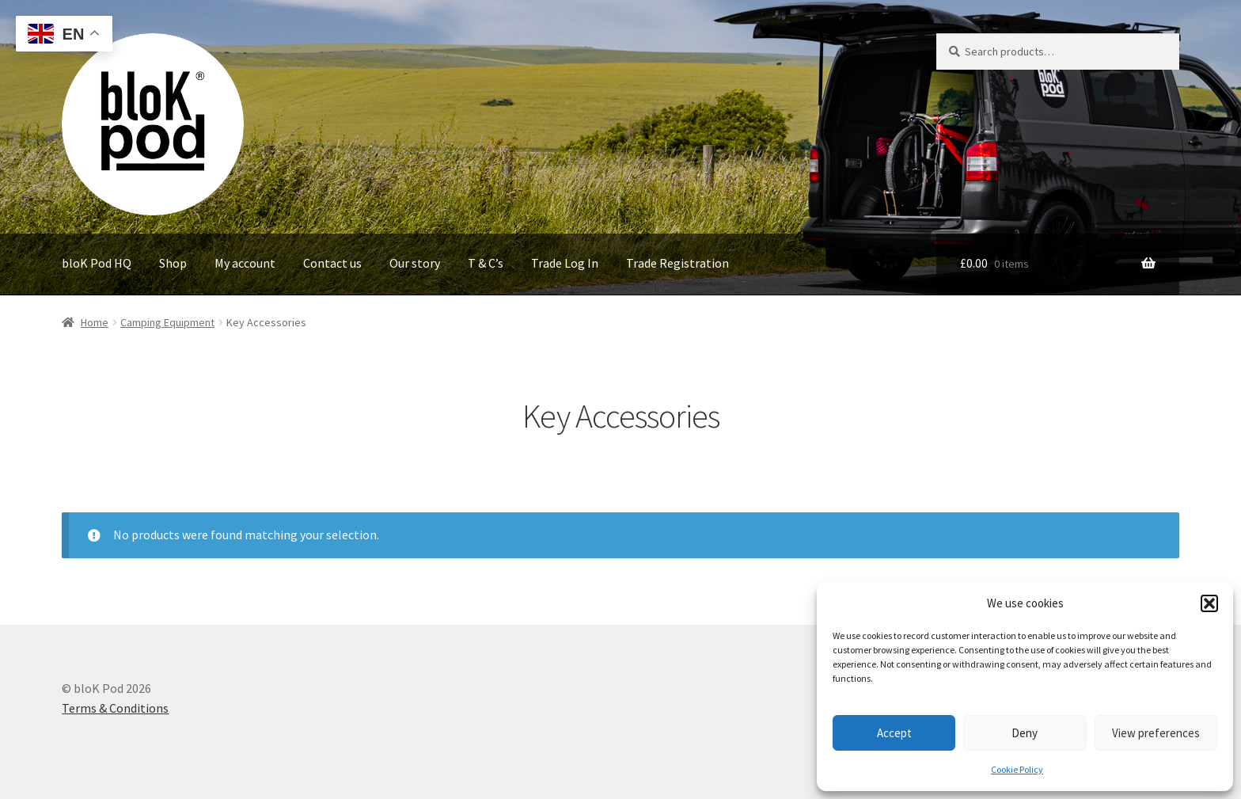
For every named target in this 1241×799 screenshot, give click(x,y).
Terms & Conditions (115, 708)
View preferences (1156, 732)
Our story (414, 263)
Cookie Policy (1017, 769)
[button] (1209, 603)
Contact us (332, 263)
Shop (173, 263)
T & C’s (485, 263)
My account (244, 263)
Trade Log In (564, 263)
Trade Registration (677, 263)
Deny (1024, 732)
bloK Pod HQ (96, 263)
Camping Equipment (167, 322)
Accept (894, 732)
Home (94, 322)
